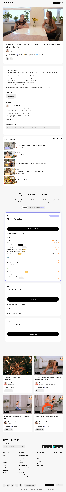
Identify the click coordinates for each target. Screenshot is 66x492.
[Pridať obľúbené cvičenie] (30, 358)
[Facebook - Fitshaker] (4, 485)
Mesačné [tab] (24, 207)
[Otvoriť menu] (62, 3)
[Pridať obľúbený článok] (13, 143)
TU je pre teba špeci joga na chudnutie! (39, 87)
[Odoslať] (23, 447)
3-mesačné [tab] (32, 207)
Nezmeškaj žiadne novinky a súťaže (12, 444)
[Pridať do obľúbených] (11, 58)
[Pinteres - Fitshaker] (20, 485)
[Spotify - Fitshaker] (16, 485)
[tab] (40, 207)
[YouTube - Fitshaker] (12, 485)
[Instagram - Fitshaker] (8, 485)
